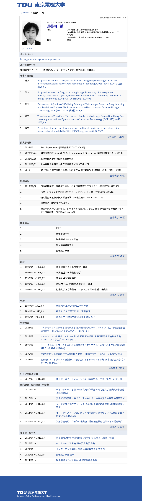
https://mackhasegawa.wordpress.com (40, 59)
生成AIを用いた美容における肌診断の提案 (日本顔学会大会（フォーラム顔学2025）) (82, 353)
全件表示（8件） (118, 217)
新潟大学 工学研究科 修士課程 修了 (73, 311)
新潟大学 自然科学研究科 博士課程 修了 (75, 316)
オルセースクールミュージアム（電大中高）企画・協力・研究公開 (89, 378)
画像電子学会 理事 (65, 454)
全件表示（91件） (118, 368)
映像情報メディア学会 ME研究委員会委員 (76, 460)
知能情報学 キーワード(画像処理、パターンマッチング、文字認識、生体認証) (58, 69)
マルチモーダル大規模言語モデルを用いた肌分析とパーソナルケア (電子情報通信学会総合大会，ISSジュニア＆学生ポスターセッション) (83, 329)
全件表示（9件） (118, 175)
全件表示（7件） (118, 256)
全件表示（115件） (117, 136)
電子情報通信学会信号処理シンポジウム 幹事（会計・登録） (86, 437)
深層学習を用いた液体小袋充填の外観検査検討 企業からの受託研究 (89, 421)
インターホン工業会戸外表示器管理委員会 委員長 (80, 448)
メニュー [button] (26, 48)
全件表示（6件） (118, 295)
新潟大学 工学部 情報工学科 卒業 (72, 305)
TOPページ (25, 12)
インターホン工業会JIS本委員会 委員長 (75, 443)
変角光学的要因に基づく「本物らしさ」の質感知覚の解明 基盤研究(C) (90, 398)
